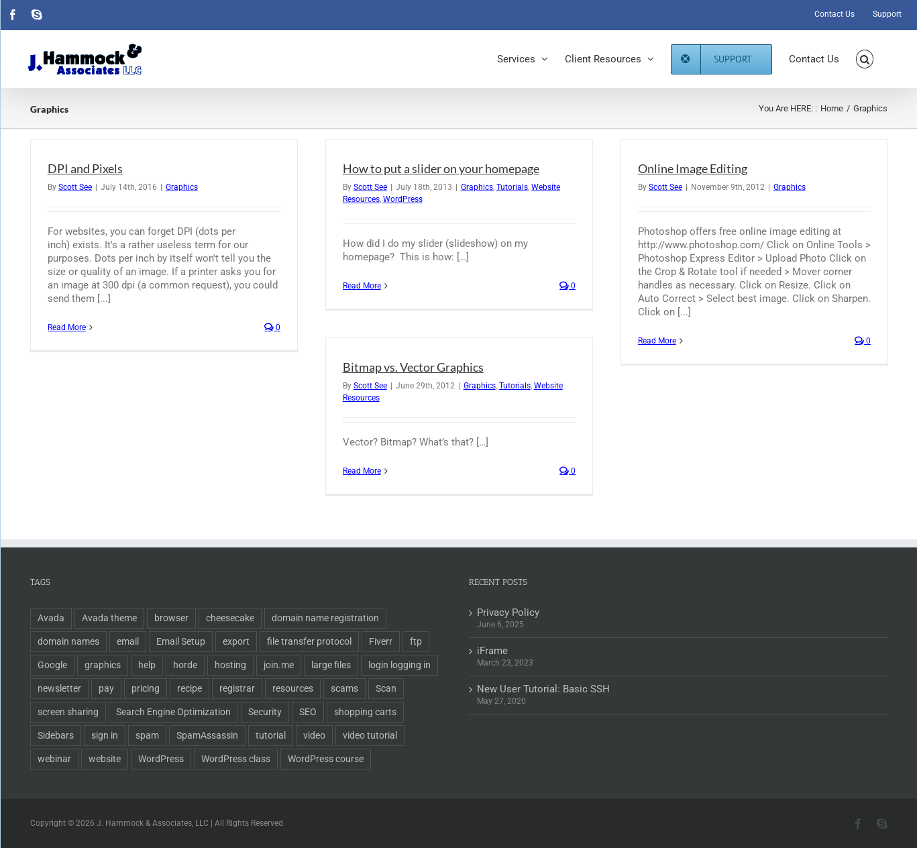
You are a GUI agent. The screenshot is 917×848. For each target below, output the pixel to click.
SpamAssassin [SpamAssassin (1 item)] (207, 735)
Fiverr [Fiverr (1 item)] (380, 641)
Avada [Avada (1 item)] (51, 618)
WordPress (403, 199)
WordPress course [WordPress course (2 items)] (326, 758)
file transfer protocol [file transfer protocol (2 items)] (309, 641)
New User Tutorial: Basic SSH (543, 689)
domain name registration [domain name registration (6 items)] (325, 618)
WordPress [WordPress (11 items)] (161, 758)
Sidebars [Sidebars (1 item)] (56, 735)
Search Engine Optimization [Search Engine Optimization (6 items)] (173, 711)
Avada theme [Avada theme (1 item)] (109, 618)
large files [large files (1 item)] (331, 664)
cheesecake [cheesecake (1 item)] (230, 618)
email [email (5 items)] (128, 641)
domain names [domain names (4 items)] (68, 641)
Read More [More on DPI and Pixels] (67, 327)
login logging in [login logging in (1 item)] (399, 664)
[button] (865, 59)
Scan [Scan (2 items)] (386, 688)
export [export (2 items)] (236, 641)
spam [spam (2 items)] (147, 735)
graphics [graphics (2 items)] (103, 664)
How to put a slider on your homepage (441, 168)
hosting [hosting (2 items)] (230, 664)
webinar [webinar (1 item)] (54, 758)
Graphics (182, 187)
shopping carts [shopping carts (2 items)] (365, 711)
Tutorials (512, 187)
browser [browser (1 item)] (171, 618)
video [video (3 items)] (314, 735)
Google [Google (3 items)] (52, 664)
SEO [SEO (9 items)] (308, 711)
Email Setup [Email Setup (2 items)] (180, 641)
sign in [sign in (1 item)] (104, 735)
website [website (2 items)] (105, 758)
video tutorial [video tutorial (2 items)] (370, 735)
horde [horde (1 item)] (185, 664)
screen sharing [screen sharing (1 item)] (68, 711)
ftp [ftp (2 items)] (416, 641)
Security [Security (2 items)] (265, 711)
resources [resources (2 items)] (292, 688)
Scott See (75, 187)
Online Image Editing (692, 168)
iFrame (492, 651)
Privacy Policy (508, 612)
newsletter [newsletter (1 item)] (59, 688)
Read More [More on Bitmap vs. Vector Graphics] (362, 471)
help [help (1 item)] (147, 664)
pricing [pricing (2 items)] (145, 688)
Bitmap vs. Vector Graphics (413, 367)
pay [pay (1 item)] (106, 688)
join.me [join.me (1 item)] (279, 664)
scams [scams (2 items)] (344, 688)
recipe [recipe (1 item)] (189, 688)
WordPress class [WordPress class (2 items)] (235, 758)
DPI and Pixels (85, 168)
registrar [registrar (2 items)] (237, 688)
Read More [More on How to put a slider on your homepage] (362, 285)
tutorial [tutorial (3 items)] (271, 735)
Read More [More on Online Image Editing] (657, 341)
